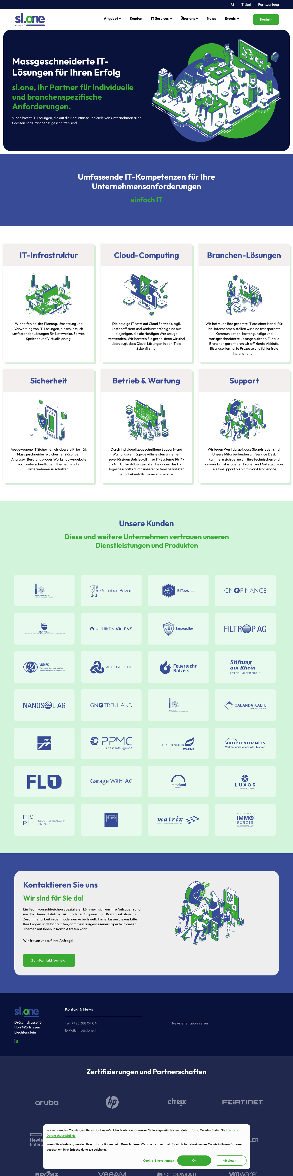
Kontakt (266, 19)
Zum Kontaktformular (49, 960)
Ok (194, 1161)
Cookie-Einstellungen (158, 1161)
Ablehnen (229, 1161)
